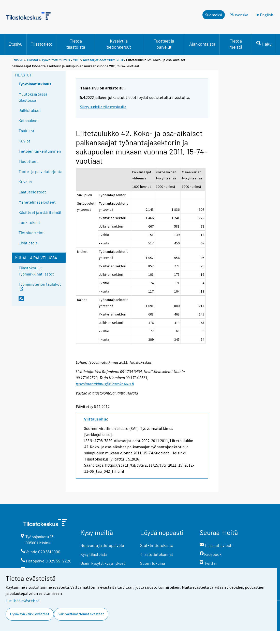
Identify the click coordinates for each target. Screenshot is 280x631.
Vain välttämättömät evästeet (81, 614)
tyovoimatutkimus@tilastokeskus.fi (105, 383)
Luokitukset (29, 222)
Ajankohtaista (202, 44)
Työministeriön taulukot (40, 286)
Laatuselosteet (32, 191)
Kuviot (24, 140)
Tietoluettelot (31, 232)
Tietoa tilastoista (75, 44)
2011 (76, 60)
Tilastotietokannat (156, 554)
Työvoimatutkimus (55, 60)
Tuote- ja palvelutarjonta (40, 171)
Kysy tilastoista (93, 554)
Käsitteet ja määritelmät (40, 212)
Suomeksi (213, 14)
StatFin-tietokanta (156, 545)
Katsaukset (29, 120)
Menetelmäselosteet (37, 202)
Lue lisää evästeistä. (23, 600)
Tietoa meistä (235, 44)
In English (264, 14)
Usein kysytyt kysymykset (102, 563)
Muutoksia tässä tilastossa (33, 96)
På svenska (240, 14)
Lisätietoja (28, 242)
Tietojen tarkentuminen (40, 151)
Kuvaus (25, 181)
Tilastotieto (42, 44)
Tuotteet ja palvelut (164, 44)
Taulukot (26, 130)
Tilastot (32, 60)
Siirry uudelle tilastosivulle (103, 106)
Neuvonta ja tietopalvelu (102, 545)
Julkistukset (30, 110)
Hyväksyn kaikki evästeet (29, 614)
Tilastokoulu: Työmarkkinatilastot (36, 270)
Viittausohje (95, 419)
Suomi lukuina (152, 563)
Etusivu (15, 44)
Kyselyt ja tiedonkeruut (119, 44)
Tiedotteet (28, 161)
